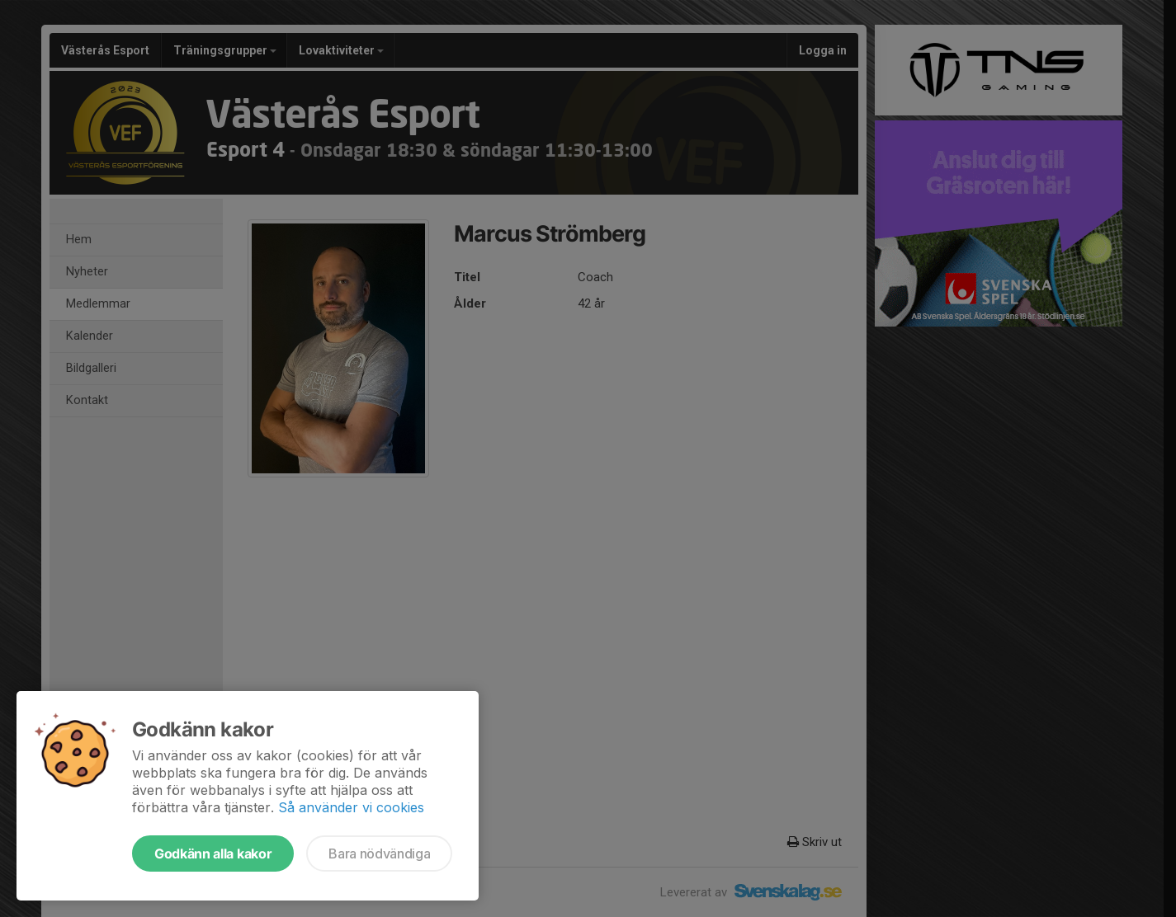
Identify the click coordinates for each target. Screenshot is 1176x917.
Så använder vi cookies (351, 807)
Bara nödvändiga (379, 853)
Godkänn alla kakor (213, 853)
